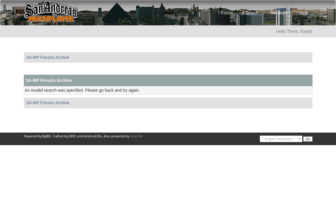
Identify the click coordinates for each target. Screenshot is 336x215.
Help (302, 12)
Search (250, 12)
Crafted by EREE (64, 136)
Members (277, 12)
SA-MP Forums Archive (47, 57)
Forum (225, 12)
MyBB (46, 136)
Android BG (93, 136)
